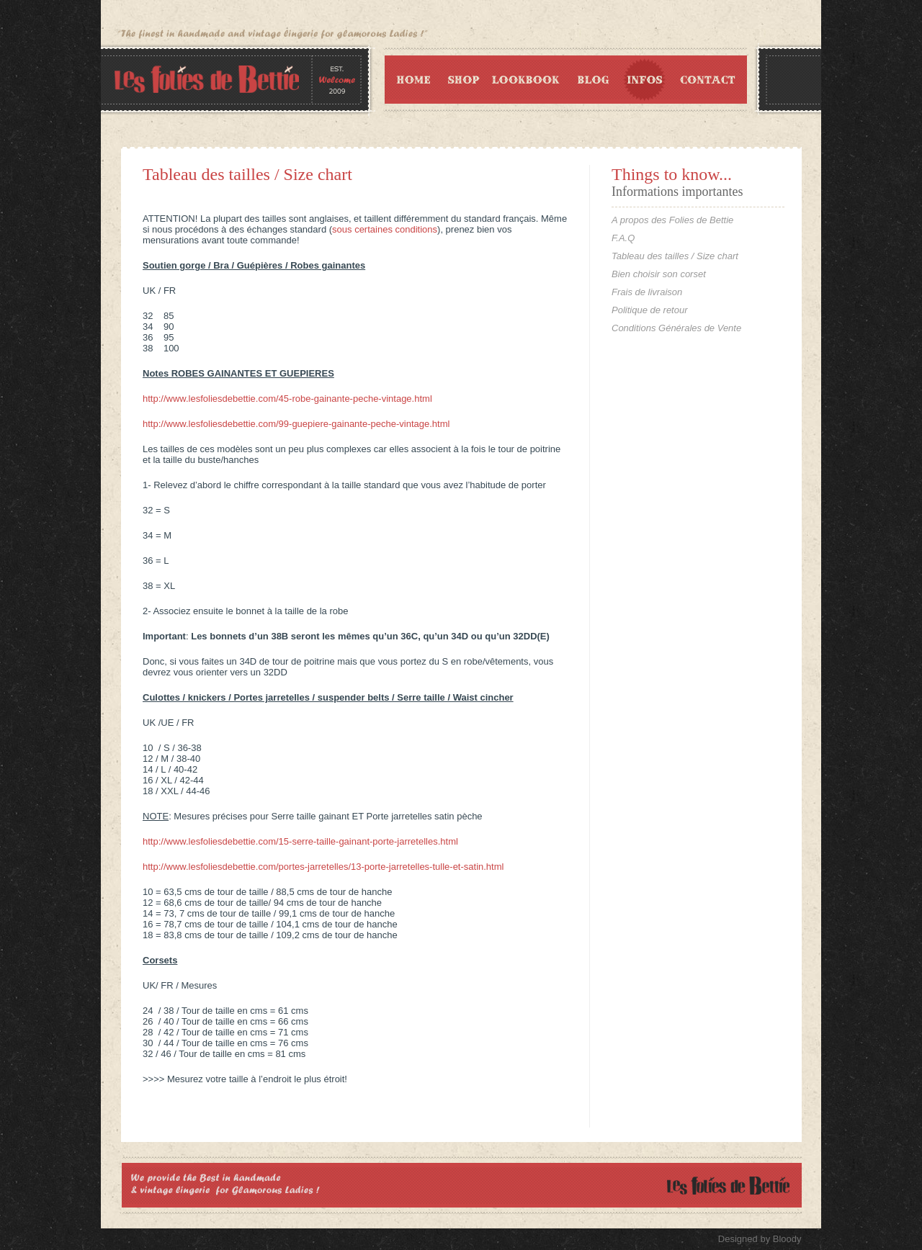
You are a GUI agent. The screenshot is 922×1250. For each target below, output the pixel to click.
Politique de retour (650, 310)
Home (411, 79)
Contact (710, 79)
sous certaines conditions (384, 229)
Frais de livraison (647, 292)
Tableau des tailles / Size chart (247, 174)
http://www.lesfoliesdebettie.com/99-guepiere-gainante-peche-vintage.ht (291, 423)
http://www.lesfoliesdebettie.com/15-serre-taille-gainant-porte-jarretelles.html (300, 841)
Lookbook (526, 79)
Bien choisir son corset (659, 274)
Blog (591, 79)
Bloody (787, 1238)
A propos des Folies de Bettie (672, 220)
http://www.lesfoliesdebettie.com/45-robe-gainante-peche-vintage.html (287, 398)
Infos (645, 79)
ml (445, 423)
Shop (462, 79)
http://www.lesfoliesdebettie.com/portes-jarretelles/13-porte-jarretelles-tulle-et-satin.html (323, 866)
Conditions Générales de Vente (676, 328)
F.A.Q (623, 238)
